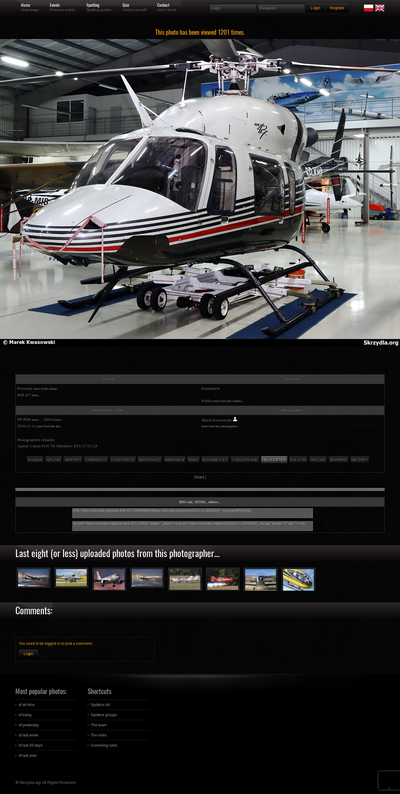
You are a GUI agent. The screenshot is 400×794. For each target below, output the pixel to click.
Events (55, 5)
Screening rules (104, 745)
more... (36, 395)
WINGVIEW (174, 460)
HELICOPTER (274, 460)
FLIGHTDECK (123, 460)
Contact (163, 5)
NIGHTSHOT (150, 460)
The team (99, 725)
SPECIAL (318, 460)
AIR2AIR (53, 460)
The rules (98, 735)
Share (199, 477)
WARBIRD (338, 460)
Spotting (92, 5)
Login (28, 654)
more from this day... (49, 426)
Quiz (125, 5)
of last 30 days (30, 745)
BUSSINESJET (215, 460)
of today (25, 715)
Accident (35, 460)
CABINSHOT (96, 460)
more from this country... (228, 401)
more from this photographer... (220, 426)
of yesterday (28, 725)
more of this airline (45, 388)
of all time (26, 705)
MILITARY (359, 460)
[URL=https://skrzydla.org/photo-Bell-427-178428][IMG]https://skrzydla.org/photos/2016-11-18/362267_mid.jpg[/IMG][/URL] (192, 513)
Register (337, 8)
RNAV (193, 460)
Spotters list (100, 705)
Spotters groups (104, 715)
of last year (27, 755)
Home (25, 5)
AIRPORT (73, 460)
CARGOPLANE (245, 460)
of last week (28, 735)
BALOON (298, 460)
